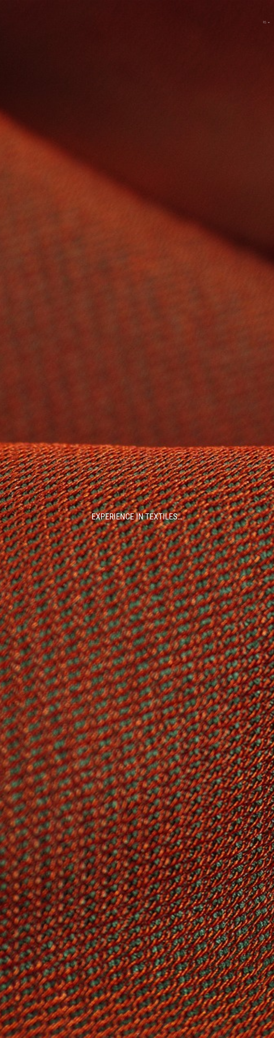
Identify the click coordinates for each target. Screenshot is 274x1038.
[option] (137, 519)
